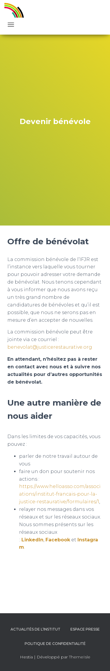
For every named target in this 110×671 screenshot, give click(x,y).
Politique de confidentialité (55, 643)
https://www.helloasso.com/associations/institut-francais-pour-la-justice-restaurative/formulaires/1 (60, 494)
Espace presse (85, 629)
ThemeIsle (79, 657)
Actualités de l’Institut (35, 629)
